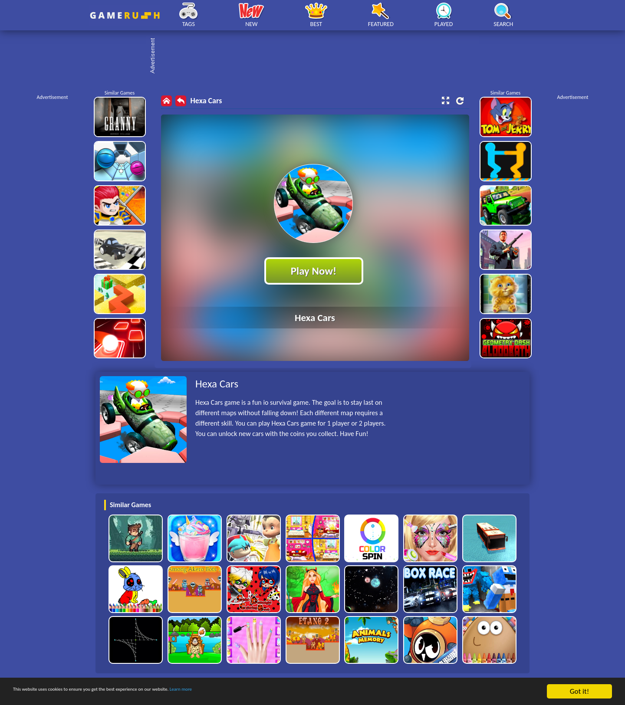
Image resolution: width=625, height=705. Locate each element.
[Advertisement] (317, 56)
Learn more (271, 691)
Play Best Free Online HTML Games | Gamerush (124, 15)
